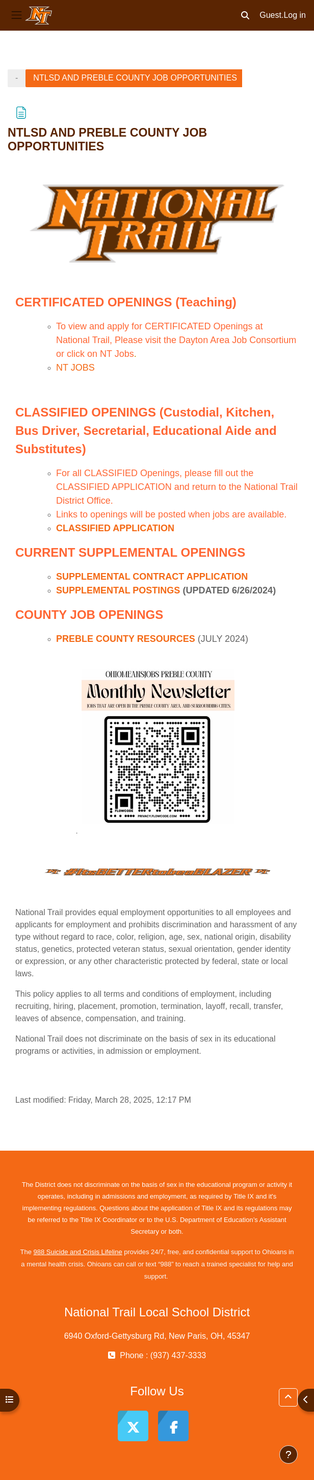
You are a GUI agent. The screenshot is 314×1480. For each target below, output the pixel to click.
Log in (294, 15)
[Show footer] (288, 1454)
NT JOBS (75, 367)
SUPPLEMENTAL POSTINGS (118, 590)
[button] (245, 15)
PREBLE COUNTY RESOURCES (125, 639)
